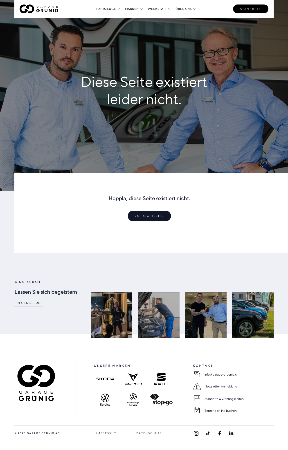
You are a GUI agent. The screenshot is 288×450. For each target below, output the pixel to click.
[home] (39, 9)
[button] (106, 9)
